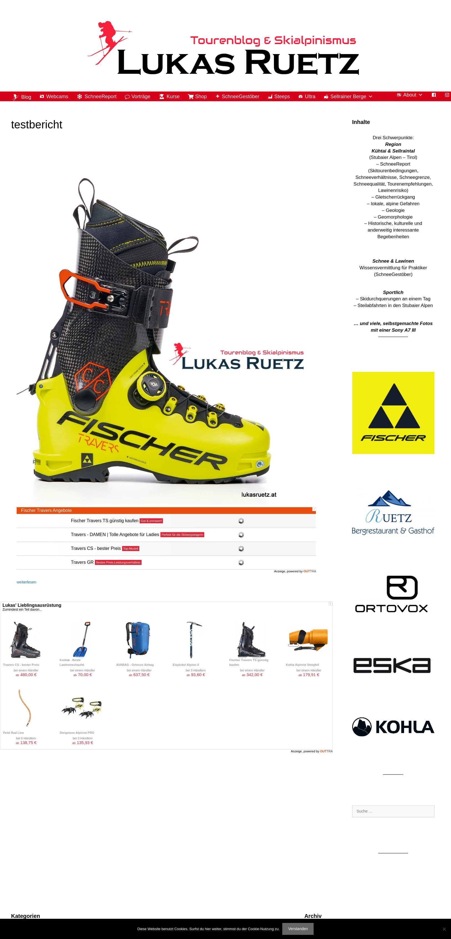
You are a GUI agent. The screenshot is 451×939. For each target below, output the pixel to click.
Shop (201, 96)
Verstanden (298, 929)
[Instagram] (447, 95)
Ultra (310, 96)
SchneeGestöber (240, 96)
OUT (310, 571)
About (413, 95)
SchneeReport (101, 96)
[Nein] (444, 929)
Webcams (57, 96)
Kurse (173, 96)
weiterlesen (26, 582)
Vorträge (141, 96)
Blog (26, 97)
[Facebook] (434, 95)
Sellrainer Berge (351, 96)
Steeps (282, 96)
